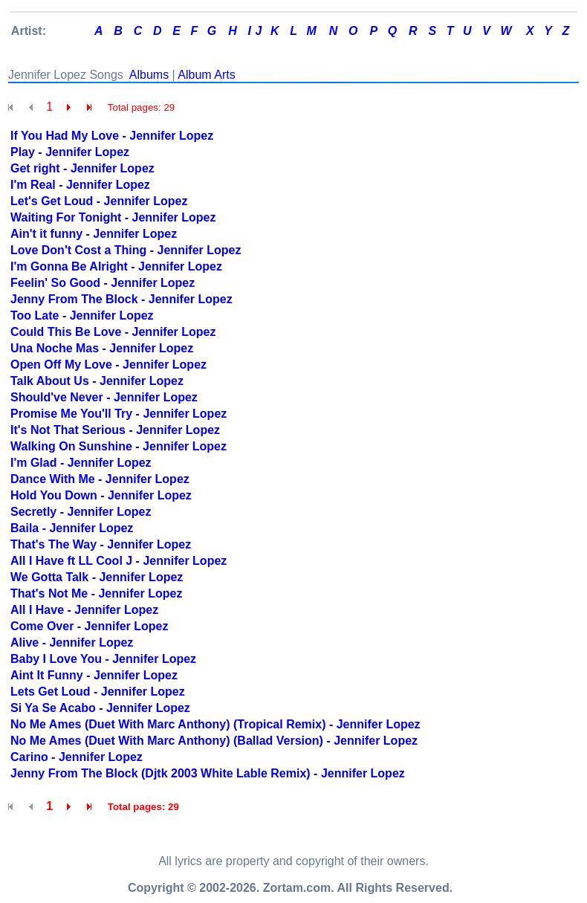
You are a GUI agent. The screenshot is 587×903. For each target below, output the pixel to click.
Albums (149, 74)
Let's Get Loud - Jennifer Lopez (98, 201)
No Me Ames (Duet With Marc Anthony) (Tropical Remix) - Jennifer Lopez (215, 724)
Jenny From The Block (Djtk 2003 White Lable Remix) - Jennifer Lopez (207, 773)
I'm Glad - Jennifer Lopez (81, 462)
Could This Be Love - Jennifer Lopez (112, 332)
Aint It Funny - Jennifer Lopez (94, 675)
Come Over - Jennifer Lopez (89, 626)
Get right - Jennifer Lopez (82, 168)
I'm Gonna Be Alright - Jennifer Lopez (116, 266)
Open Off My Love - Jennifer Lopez (108, 364)
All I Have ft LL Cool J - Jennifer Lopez (118, 560)
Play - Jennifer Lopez (69, 152)
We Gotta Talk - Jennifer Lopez (96, 577)
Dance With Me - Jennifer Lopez (99, 479)
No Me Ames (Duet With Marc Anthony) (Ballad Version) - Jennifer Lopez (214, 740)
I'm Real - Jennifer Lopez (80, 184)
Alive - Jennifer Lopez (71, 642)
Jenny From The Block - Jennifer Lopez (121, 299)
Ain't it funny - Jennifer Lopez (93, 233)
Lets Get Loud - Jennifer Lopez (97, 691)
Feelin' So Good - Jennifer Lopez (102, 282)
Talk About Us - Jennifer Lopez (97, 381)
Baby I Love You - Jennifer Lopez (103, 659)
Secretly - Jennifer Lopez (80, 511)
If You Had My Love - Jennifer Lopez (111, 135)
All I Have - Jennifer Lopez (84, 609)
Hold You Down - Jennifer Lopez (101, 495)
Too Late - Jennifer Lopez (82, 315)
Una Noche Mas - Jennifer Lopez (101, 348)
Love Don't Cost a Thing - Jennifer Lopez (125, 250)
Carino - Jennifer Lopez (76, 757)
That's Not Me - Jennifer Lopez (96, 593)
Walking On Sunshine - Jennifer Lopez (118, 446)
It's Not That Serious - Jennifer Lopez (115, 430)
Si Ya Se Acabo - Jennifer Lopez (100, 708)
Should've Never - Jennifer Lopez (104, 397)
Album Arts (206, 74)
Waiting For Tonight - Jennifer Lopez (112, 217)
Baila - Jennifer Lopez (71, 528)
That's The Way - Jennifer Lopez (100, 544)
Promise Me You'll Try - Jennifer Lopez (118, 413)
